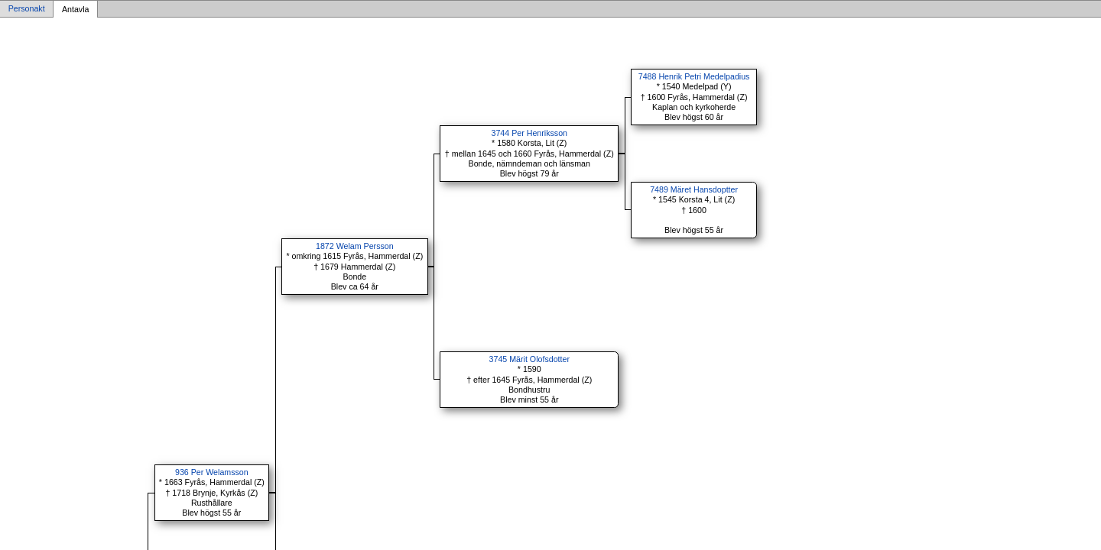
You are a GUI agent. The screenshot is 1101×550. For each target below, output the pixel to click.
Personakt (26, 9)
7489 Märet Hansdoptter (694, 189)
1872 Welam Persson (355, 246)
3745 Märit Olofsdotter (529, 359)
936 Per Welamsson (211, 472)
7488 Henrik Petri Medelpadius (694, 76)
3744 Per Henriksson (530, 133)
